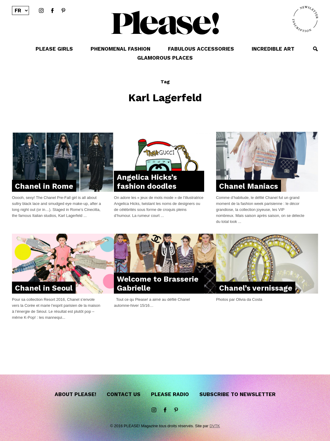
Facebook (52, 11)
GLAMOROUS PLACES (165, 58)
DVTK (215, 426)
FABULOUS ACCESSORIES (201, 49)
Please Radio (170, 394)
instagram (41, 11)
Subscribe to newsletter (237, 394)
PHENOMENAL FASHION (120, 49)
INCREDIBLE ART (273, 49)
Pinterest (63, 11)
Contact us (123, 394)
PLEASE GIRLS (54, 49)
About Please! (75, 394)
